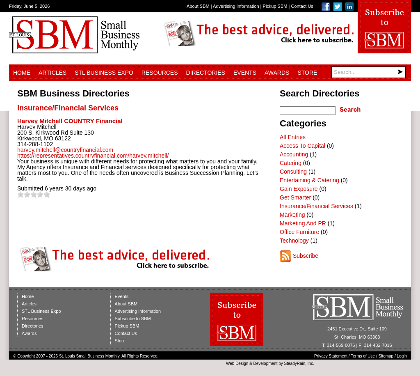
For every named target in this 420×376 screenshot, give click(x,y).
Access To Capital (302, 145)
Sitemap (386, 356)
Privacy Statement (330, 356)
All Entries (293, 137)
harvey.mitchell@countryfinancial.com (65, 150)
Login (402, 356)
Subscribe (305, 255)
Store (307, 72)
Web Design (237, 363)
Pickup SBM (275, 6)
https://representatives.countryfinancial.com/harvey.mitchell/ (93, 155)
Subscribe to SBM (133, 318)
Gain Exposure (299, 189)
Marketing (292, 214)
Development (265, 363)
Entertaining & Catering (309, 180)
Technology (294, 240)
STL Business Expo (104, 72)
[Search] (368, 72)
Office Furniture (299, 232)
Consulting (293, 171)
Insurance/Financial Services (68, 108)
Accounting (294, 154)
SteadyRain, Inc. (299, 363)
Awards (277, 72)
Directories (205, 72)
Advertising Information (236, 6)
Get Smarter (295, 197)
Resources (160, 72)
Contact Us (302, 6)
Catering (290, 163)
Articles (52, 72)
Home (21, 72)
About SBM (198, 6)
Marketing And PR (303, 223)
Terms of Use (363, 356)
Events (244, 72)
